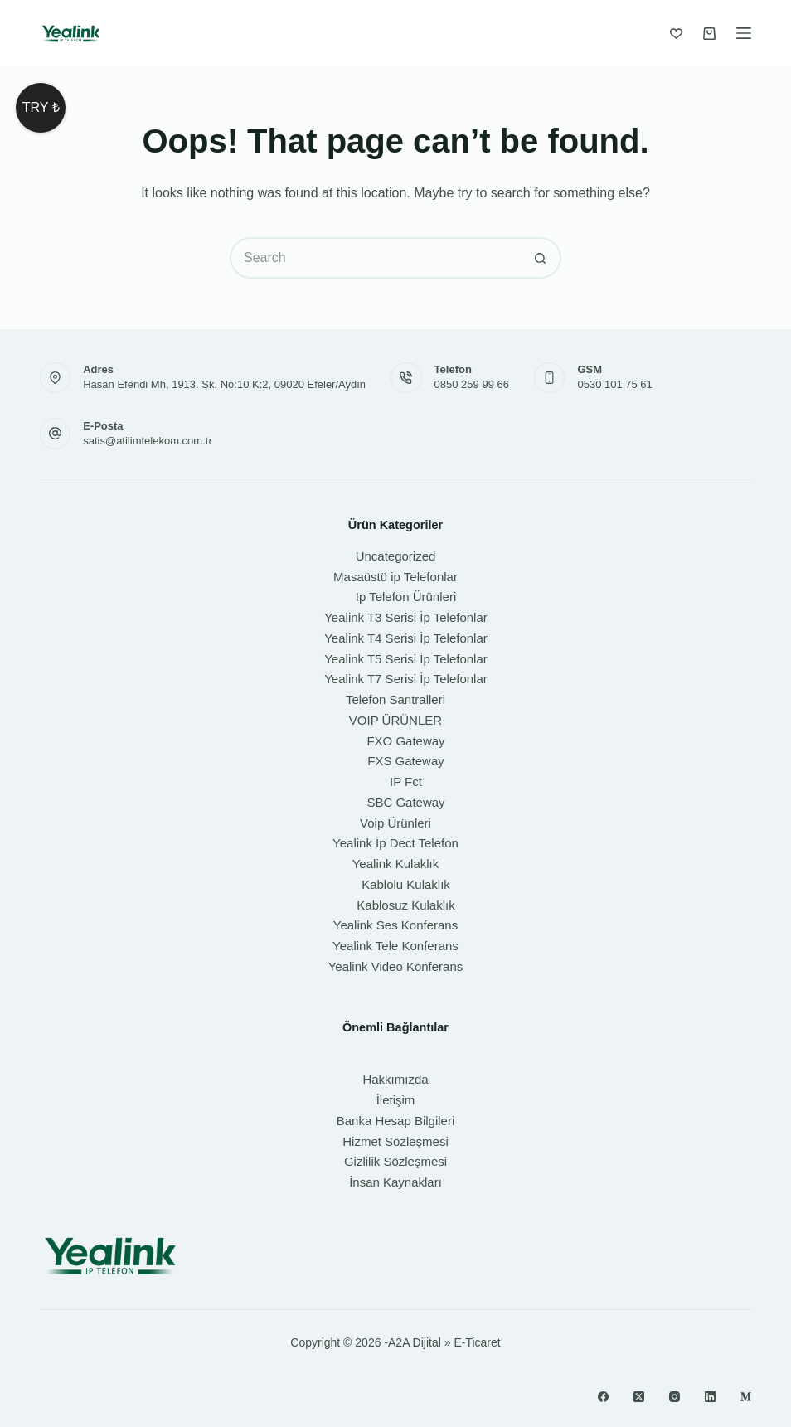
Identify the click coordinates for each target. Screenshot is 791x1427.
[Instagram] (674, 1396)
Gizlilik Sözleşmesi (395, 1161)
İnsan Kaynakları (395, 1182)
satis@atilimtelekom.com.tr (147, 440)
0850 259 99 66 (471, 384)
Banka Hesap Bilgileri (396, 1121)
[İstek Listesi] (676, 33)
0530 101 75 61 (614, 384)
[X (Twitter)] (638, 1396)
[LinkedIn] (710, 1396)
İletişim (395, 1100)
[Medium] (745, 1396)
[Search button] (540, 258)
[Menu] (743, 33)
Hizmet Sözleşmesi (395, 1141)
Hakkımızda (395, 1079)
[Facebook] (603, 1396)
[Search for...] (375, 258)
